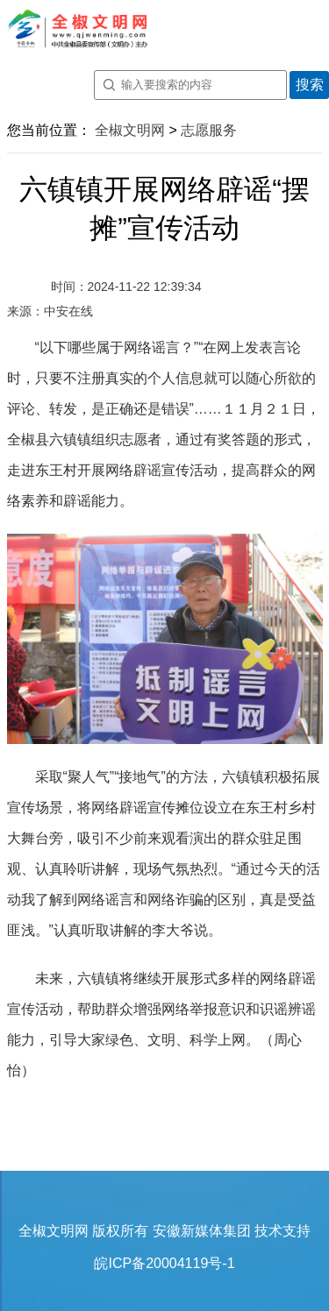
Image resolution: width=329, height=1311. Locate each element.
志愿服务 (209, 130)
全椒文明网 (130, 130)
